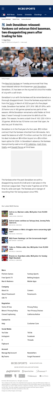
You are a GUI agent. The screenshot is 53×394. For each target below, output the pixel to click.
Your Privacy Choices (35, 311)
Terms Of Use (7, 307)
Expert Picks (16, 19)
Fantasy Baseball (26, 19)
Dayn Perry (7, 40)
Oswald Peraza (17, 147)
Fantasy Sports (33, 274)
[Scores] (20, 14)
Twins (11, 103)
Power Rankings (6, 19)
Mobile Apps (31, 281)
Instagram (5, 336)
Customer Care (33, 324)
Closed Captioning (8, 314)
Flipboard (5, 344)
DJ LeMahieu (31, 144)
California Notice (33, 314)
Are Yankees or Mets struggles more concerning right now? (30, 231)
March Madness (7, 281)
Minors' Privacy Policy (10, 311)
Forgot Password (33, 357)
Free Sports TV (7, 278)
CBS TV (4, 298)
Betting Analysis (33, 278)
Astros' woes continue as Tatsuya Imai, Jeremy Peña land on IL (29, 222)
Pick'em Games (7, 274)
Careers (30, 290)
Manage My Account (9, 353)
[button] (45, 14)
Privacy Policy (32, 307)
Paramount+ (32, 294)
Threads (30, 340)
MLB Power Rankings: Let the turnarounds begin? (28, 238)
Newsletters (31, 353)
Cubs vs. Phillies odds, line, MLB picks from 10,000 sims (28, 248)
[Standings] (38, 14)
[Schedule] (28, 14)
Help (3, 324)
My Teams (5, 357)
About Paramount (8, 294)
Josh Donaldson (39, 86)
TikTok (29, 333)
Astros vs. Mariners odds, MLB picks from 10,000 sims (28, 213)
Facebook (31, 336)
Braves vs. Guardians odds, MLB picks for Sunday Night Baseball (28, 257)
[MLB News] (11, 14)
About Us (5, 290)
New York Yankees (12, 83)
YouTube (5, 333)
